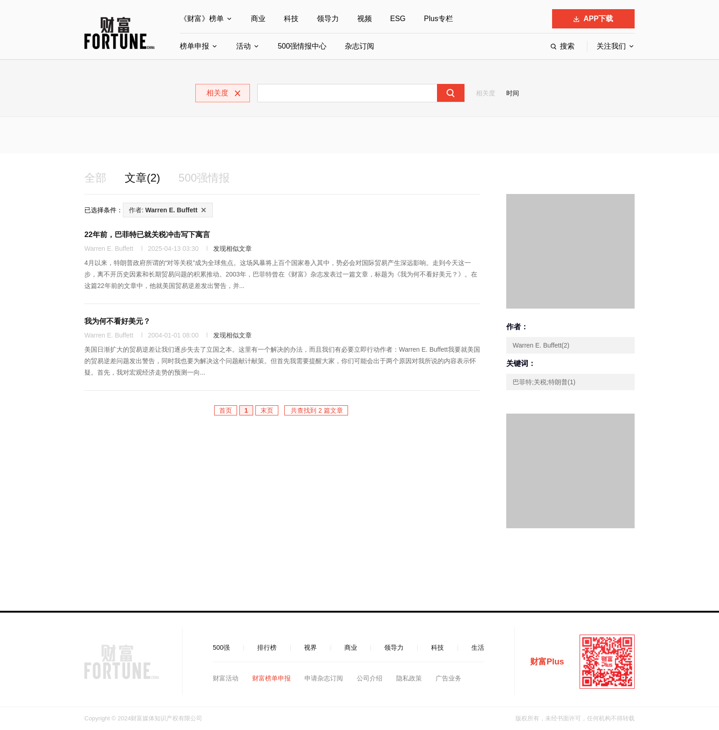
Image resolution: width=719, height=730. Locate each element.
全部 (95, 177)
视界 (310, 647)
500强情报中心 (302, 46)
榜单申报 (194, 46)
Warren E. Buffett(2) (541, 345)
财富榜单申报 (271, 678)
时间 (512, 93)
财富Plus (547, 661)
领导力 (328, 18)
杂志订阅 (359, 46)
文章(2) (142, 177)
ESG (398, 18)
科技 (291, 18)
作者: (163, 210)
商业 (258, 18)
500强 (221, 647)
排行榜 (267, 647)
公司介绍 (369, 678)
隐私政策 (409, 678)
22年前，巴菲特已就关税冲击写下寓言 (147, 234)
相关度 (485, 93)
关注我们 (611, 46)
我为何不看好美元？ (117, 321)
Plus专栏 (438, 18)
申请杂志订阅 (323, 678)
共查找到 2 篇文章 (316, 410)
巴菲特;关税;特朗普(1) (544, 382)
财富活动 (225, 678)
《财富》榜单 (202, 18)
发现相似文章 (232, 248)
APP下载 (594, 18)
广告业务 (448, 678)
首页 (225, 410)
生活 (477, 647)
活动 (243, 46)
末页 (266, 410)
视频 (364, 18)
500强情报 (204, 177)
